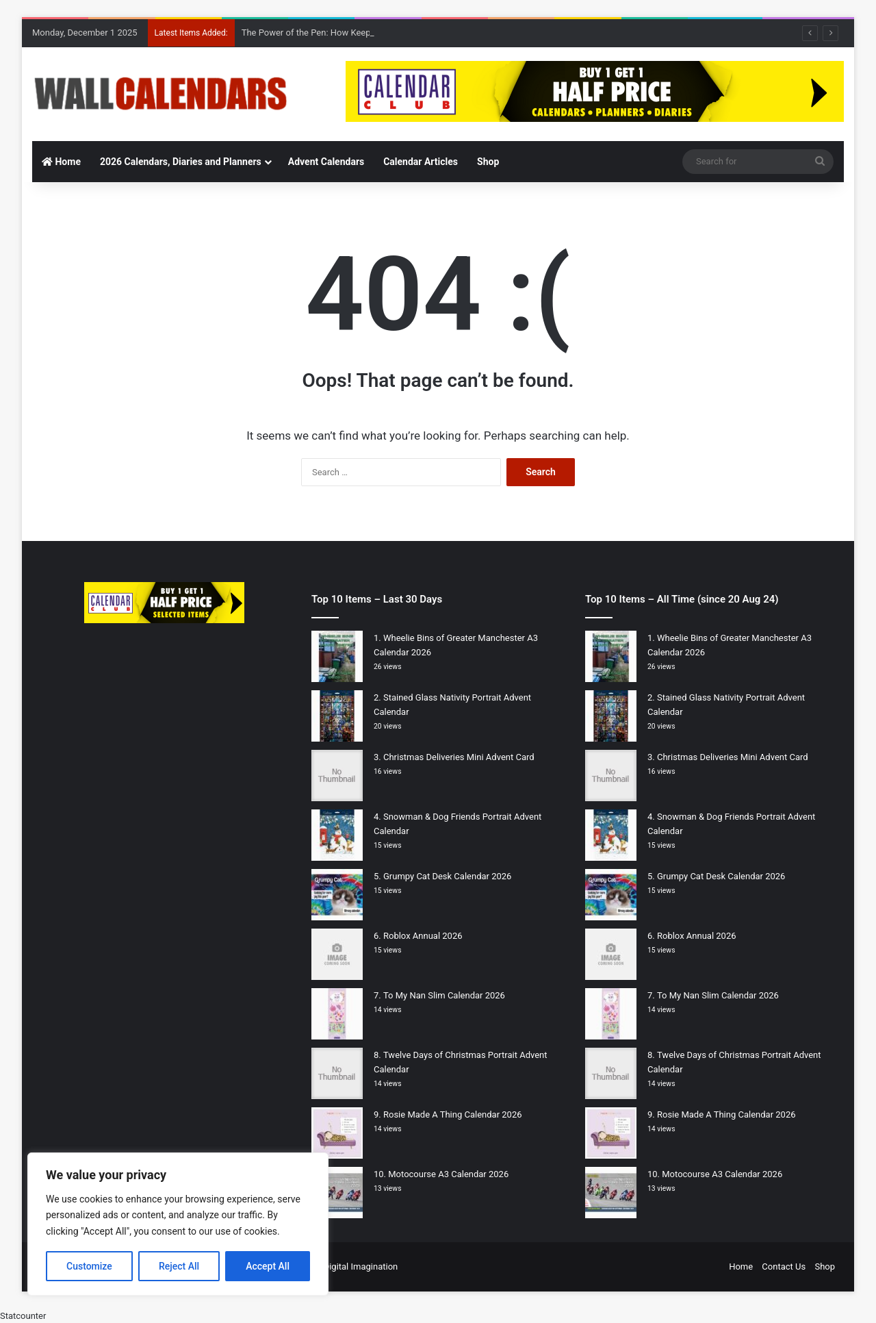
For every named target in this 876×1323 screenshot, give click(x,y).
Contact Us (784, 1266)
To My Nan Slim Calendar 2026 (444, 995)
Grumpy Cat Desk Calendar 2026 (447, 876)
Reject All (179, 1266)
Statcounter (23, 1316)
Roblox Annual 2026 (423, 936)
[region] (177, 1224)
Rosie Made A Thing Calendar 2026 (452, 1114)
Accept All (267, 1266)
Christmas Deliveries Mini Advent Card (458, 757)
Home (61, 161)
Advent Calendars (326, 161)
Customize (89, 1266)
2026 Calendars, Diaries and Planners (180, 161)
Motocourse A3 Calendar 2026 (448, 1174)
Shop (488, 161)
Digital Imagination (361, 1266)
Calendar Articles (420, 161)
